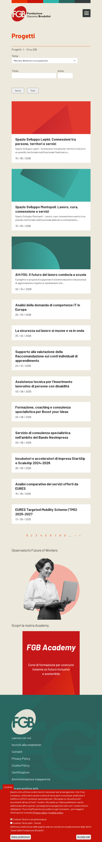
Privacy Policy (21, 758)
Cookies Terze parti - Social (27, 827)
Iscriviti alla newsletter (26, 745)
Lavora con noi (21, 738)
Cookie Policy (21, 765)
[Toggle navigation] (87, 13)
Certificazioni (21, 772)
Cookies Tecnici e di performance (29, 823)
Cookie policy (56, 816)
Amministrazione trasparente (31, 779)
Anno (61, 71)
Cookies (8, 791)
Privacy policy (40, 816)
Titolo (15, 71)
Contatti (17, 751)
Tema (15, 56)
